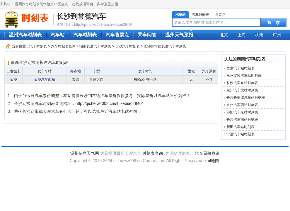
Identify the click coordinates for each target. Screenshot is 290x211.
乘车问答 (147, 34)
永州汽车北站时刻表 (242, 90)
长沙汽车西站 (44, 79)
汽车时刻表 (200, 15)
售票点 (220, 15)
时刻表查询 (152, 153)
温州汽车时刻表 (25, 34)
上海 (242, 35)
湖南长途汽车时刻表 (95, 46)
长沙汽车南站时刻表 (242, 120)
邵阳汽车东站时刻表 (242, 112)
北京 (224, 35)
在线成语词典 (82, 4)
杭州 (259, 35)
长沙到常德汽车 (81, 16)
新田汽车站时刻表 (240, 127)
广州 (277, 35)
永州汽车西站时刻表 (242, 105)
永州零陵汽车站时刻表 (244, 76)
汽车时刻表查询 (63, 46)
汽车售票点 (117, 34)
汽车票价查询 (207, 153)
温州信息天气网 (84, 153)
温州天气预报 (179, 34)
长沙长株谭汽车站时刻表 (245, 98)
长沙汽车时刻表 (127, 46)
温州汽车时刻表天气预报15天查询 (41, 4)
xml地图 (211, 160)
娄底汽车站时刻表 (240, 68)
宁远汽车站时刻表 (240, 134)
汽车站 (180, 15)
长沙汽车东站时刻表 (242, 83)
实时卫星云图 (107, 4)
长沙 (13, 79)
